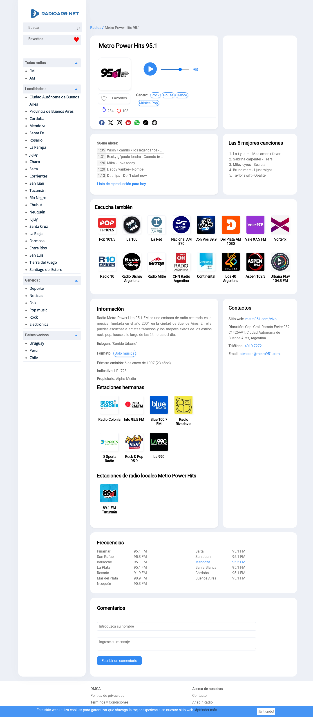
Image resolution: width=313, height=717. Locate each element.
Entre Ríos (38, 248)
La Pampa (37, 147)
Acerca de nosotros (207, 689)
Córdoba (36, 118)
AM (32, 78)
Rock (33, 317)
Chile (33, 357)
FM (31, 71)
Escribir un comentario (119, 661)
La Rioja (35, 233)
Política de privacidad (107, 695)
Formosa (37, 240)
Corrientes (38, 176)
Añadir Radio (202, 702)
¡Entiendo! (266, 711)
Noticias (36, 295)
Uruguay (36, 343)
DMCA (95, 689)
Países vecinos (37, 335)
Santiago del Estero (45, 269)
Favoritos (54, 39)
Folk (32, 302)
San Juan (36, 183)
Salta (33, 168)
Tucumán (37, 190)
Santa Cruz (38, 226)
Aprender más (206, 710)
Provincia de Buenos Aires (51, 111)
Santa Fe (36, 133)
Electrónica (38, 324)
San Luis (36, 255)
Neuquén (37, 212)
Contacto (199, 695)
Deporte (36, 288)
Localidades (35, 89)
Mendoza (37, 125)
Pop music (38, 310)
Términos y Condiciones (109, 702)
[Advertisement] (193, 11)
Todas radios (36, 63)
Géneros (32, 280)
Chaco (34, 161)
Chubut (35, 204)
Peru (33, 350)
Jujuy (33, 154)
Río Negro (37, 197)
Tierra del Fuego (43, 262)
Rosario (35, 140)
